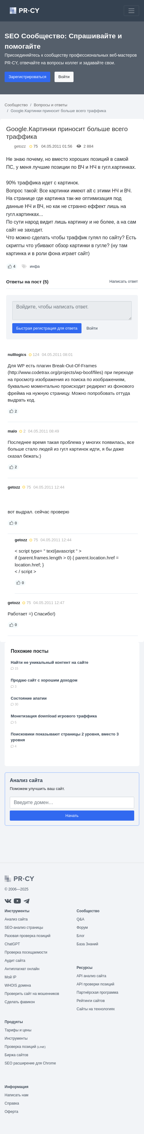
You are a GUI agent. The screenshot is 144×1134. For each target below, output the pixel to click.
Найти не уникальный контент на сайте (49, 662)
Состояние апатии (29, 698)
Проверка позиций (25, 1047)
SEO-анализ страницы (24, 927)
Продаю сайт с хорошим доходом (44, 680)
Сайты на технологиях (96, 1009)
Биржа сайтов (16, 1055)
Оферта (11, 1111)
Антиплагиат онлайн (22, 969)
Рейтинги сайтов (91, 1001)
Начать (72, 815)
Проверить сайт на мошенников (32, 994)
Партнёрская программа (97, 992)
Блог (81, 936)
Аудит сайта (15, 960)
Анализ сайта (26, 780)
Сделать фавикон (20, 1002)
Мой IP (10, 977)
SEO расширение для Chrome (30, 1063)
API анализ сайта (91, 976)
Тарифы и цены (18, 1030)
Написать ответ (123, 281)
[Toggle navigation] (131, 11)
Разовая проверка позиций (27, 936)
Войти (64, 76)
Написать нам (16, 1095)
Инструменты (16, 1038)
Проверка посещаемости (26, 952)
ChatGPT (12, 944)
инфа (35, 266)
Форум (82, 927)
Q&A (80, 919)
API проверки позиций (95, 984)
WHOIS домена (18, 985)
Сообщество (16, 105)
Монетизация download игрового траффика (54, 716)
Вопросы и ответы (50, 105)
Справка (12, 1103)
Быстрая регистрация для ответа (47, 328)
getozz (20, 146)
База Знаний (87, 944)
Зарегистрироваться (27, 76)
